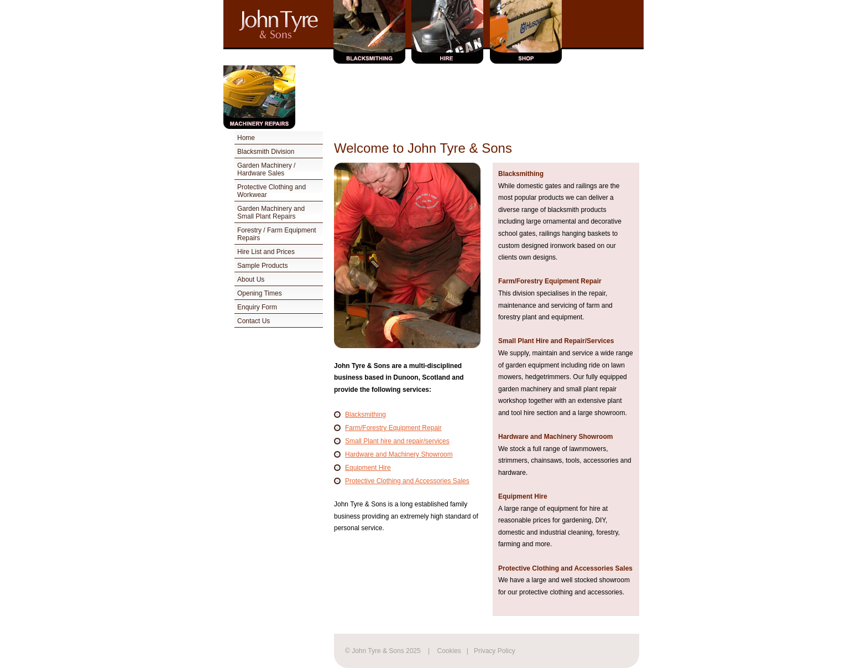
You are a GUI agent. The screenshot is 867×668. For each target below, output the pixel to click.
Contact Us (253, 321)
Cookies (449, 651)
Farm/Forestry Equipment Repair (393, 428)
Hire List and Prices (266, 252)
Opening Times (259, 293)
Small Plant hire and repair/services (397, 441)
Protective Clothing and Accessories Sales (407, 481)
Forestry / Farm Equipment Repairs (276, 234)
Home (246, 138)
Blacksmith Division (265, 152)
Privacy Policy (494, 651)
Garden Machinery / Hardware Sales (266, 169)
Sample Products (262, 266)
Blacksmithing (365, 414)
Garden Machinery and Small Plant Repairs (271, 212)
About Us (250, 279)
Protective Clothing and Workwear (271, 191)
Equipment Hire (368, 468)
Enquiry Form (257, 307)
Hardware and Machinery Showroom (399, 454)
